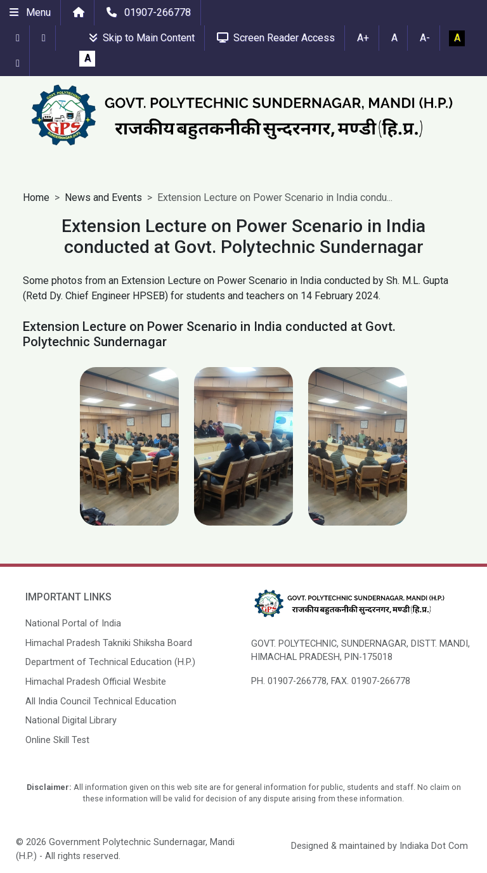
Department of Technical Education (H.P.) (110, 662)
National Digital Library (71, 720)
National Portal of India (73, 623)
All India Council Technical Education (100, 701)
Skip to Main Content (142, 38)
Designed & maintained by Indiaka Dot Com (379, 846)
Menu (30, 12)
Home (36, 197)
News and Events (103, 197)
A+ (363, 38)
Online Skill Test (57, 740)
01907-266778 (149, 12)
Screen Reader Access (276, 38)
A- (425, 38)
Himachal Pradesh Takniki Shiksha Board (108, 643)
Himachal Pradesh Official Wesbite (95, 681)
